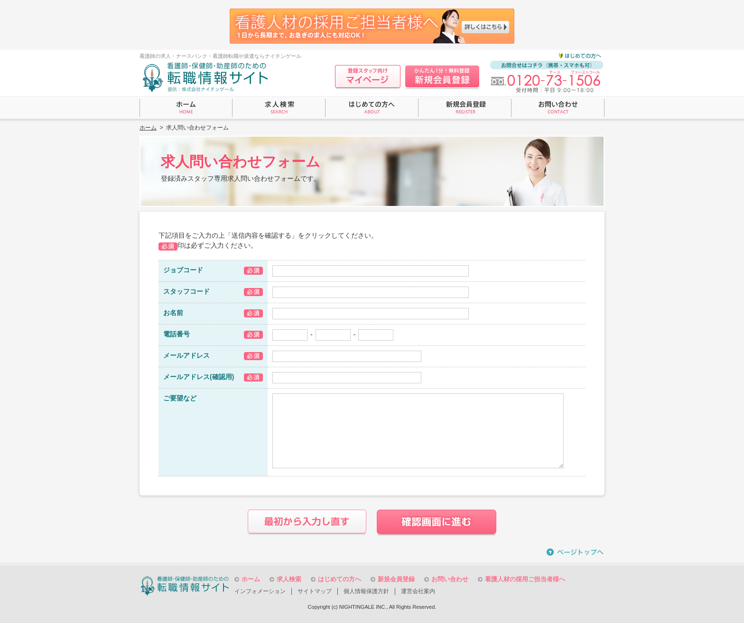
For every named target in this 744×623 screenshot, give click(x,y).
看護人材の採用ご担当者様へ (525, 579)
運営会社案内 (418, 591)
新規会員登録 (396, 579)
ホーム (148, 127)
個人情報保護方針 (366, 591)
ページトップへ (575, 552)
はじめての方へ (339, 579)
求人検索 (289, 579)
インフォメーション (260, 591)
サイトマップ (315, 591)
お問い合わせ (449, 579)
